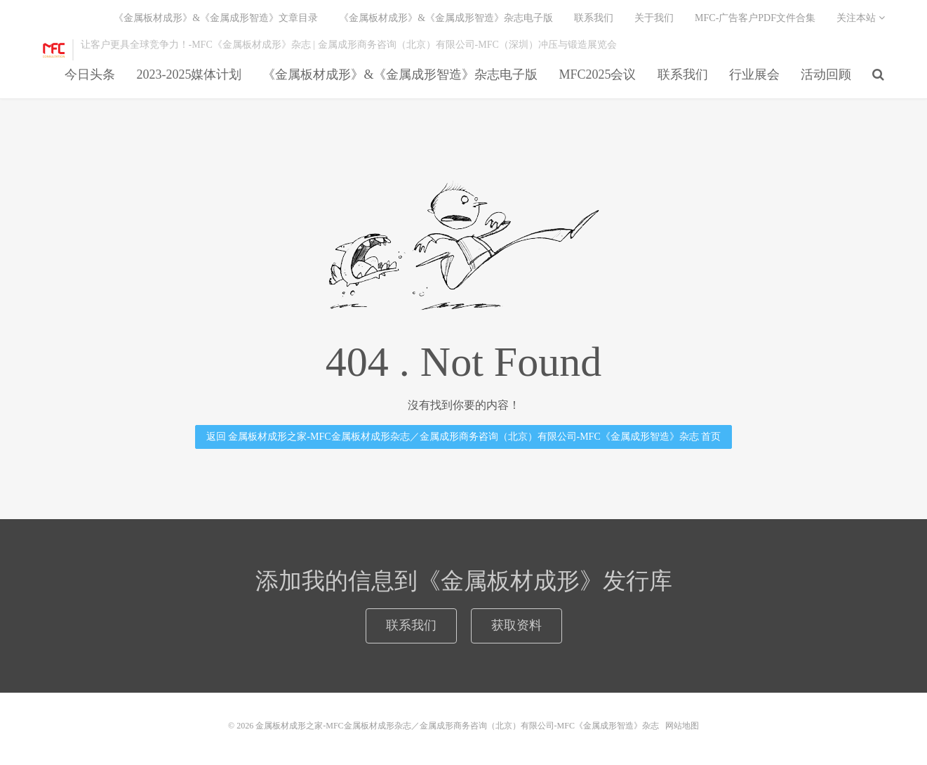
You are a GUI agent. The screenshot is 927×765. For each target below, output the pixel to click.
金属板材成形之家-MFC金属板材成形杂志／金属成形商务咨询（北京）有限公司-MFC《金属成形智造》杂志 (54, 50)
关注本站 (860, 18)
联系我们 (683, 74)
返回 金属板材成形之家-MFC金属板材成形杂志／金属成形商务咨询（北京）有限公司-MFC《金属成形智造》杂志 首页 (463, 436)
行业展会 (754, 74)
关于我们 (654, 18)
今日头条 (90, 74)
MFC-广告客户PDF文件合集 (755, 18)
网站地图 (682, 726)
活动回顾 (826, 74)
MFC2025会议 (597, 74)
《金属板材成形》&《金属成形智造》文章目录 (216, 18)
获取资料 (516, 625)
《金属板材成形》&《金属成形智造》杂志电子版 (400, 74)
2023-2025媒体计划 (188, 74)
